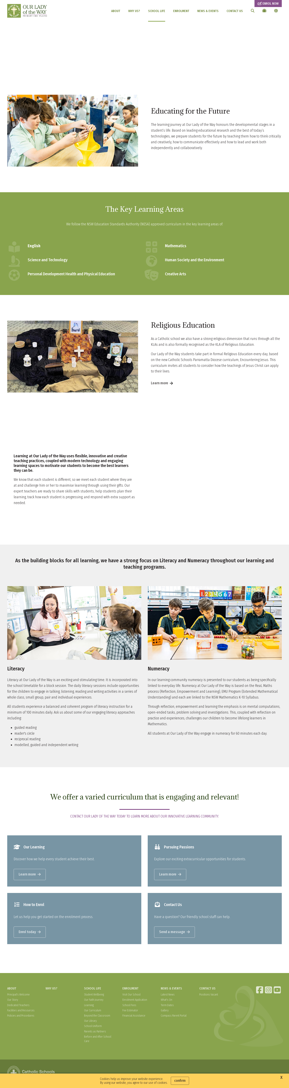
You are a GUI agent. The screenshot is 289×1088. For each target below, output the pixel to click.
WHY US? (134, 11)
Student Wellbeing (94, 995)
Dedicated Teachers (18, 1006)
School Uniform (93, 1027)
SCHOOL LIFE (156, 11)
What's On (166, 1001)
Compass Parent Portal (173, 1016)
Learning (89, 1006)
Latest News (168, 995)
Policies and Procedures (20, 1016)
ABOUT (115, 11)
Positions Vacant (208, 995)
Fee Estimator (130, 1011)
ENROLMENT (181, 11)
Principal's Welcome (18, 995)
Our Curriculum (92, 1011)
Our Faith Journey (93, 1001)
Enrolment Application (134, 1001)
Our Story (12, 1001)
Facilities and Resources (21, 1011)
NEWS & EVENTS (208, 11)
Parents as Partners (95, 1032)
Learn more (159, 384)
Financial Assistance (133, 1016)
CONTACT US (235, 11)
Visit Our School (131, 995)
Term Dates (167, 1006)
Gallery (165, 1011)
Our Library (90, 1021)
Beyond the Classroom (97, 1016)
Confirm (180, 1080)
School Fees (129, 1006)
